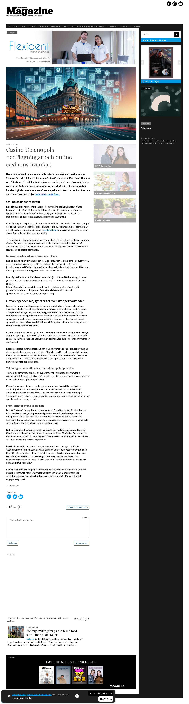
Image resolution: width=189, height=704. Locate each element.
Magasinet (56, 26)
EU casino (146, 128)
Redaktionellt (40, 26)
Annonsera (138, 26)
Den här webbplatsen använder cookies (32, 694)
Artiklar (25, 26)
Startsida (14, 26)
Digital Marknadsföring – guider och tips (84, 26)
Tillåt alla (106, 699)
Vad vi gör (112, 26)
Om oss (126, 26)
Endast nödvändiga (101, 693)
